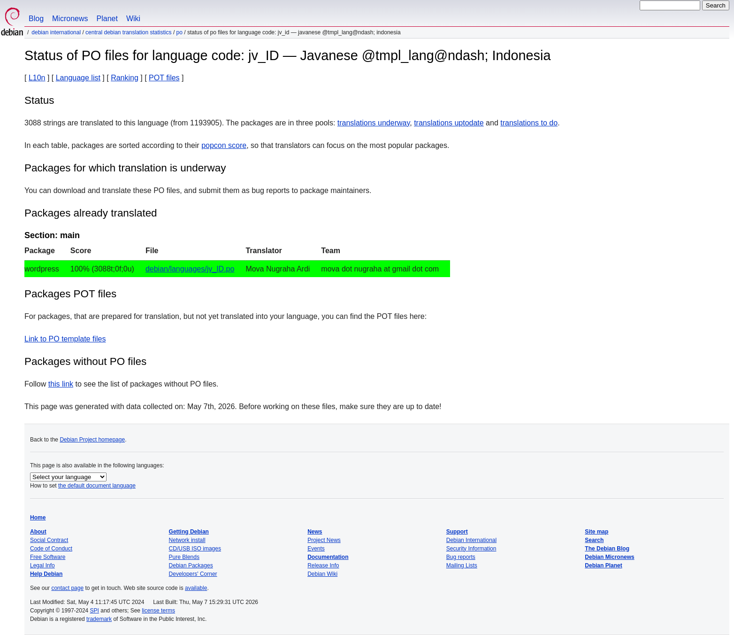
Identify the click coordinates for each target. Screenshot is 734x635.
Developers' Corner (193, 574)
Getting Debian (189, 531)
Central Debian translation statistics (128, 32)
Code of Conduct (51, 548)
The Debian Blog (607, 548)
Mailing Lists (461, 565)
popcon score (223, 145)
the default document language (97, 485)
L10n (37, 78)
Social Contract (49, 540)
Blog (36, 19)
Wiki (133, 19)
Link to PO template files (65, 339)
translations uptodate (449, 123)
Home (38, 517)
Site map (596, 531)
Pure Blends (184, 557)
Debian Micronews (609, 557)
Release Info (323, 565)
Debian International (56, 32)
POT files (164, 78)
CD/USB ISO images (195, 548)
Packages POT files (70, 294)
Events (316, 548)
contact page (67, 588)
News (314, 531)
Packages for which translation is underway (125, 168)
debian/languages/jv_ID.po (189, 269)
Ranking (124, 78)
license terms (158, 610)
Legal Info (42, 565)
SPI (94, 610)
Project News (324, 540)
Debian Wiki (322, 574)
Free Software (47, 557)
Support (457, 531)
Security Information (471, 548)
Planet (107, 19)
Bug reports (460, 557)
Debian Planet (603, 565)
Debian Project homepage (92, 439)
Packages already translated (90, 213)
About (38, 531)
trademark (99, 619)
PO (179, 32)
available (196, 588)
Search (594, 540)
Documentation (327, 557)
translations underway (373, 123)
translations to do (529, 123)
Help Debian (46, 574)
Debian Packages (191, 565)
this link (60, 384)
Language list (78, 78)
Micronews (70, 19)
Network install (187, 540)
